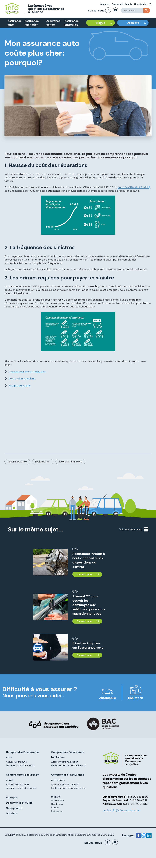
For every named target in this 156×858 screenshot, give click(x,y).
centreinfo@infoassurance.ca (121, 810)
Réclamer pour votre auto (20, 765)
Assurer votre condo (17, 784)
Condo (55, 807)
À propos (104, 4)
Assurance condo (53, 23)
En (150, 4)
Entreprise (57, 811)
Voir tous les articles (133, 529)
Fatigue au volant (19, 385)
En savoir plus (84, 574)
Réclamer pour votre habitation (68, 765)
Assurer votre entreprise (64, 784)
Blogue (100, 23)
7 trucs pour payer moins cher (27, 371)
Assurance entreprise (71, 23)
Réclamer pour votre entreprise (68, 788)
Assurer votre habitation (64, 761)
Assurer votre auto (16, 761)
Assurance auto (14, 23)
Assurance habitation (32, 23)
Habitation (135, 698)
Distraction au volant (22, 378)
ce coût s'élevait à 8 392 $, (134, 187)
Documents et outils (122, 4)
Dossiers (133, 23)
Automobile (107, 698)
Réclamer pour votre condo (21, 788)
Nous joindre (140, 4)
